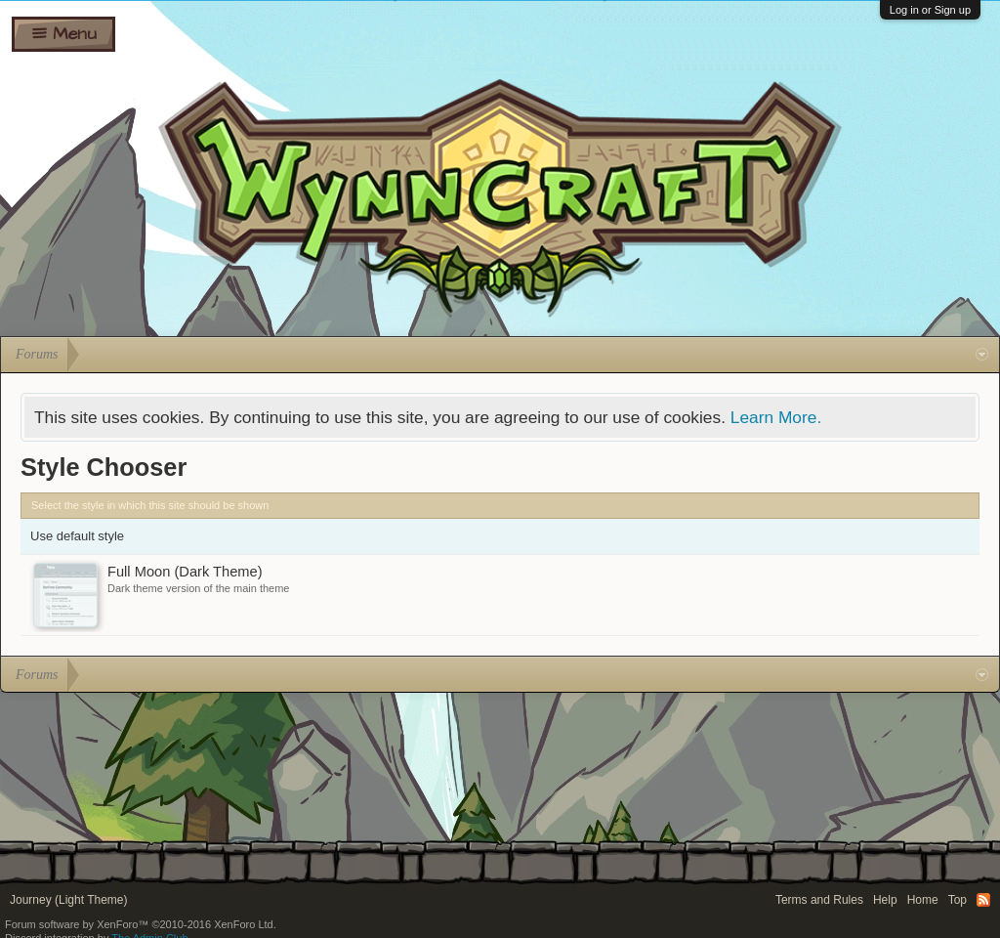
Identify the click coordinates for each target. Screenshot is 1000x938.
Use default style (77, 536)
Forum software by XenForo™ (140, 924)
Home (922, 900)
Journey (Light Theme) (69, 900)
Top (957, 900)
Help (885, 900)
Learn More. (775, 417)
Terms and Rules (819, 900)
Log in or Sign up (930, 10)
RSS (983, 900)
